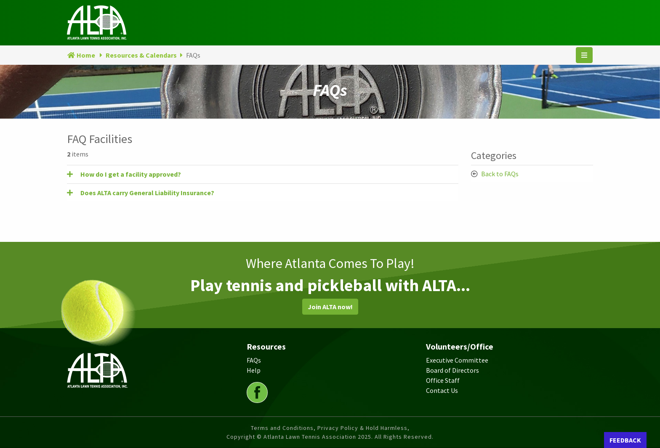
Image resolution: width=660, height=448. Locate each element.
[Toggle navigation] (584, 55)
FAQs (254, 360)
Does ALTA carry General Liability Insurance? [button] (147, 192)
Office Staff (443, 380)
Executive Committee (457, 360)
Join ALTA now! (330, 306)
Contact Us (442, 390)
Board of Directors (452, 370)
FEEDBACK (625, 440)
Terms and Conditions (282, 428)
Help (254, 370)
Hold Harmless (386, 428)
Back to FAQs (500, 173)
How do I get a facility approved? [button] (130, 174)
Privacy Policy (337, 428)
